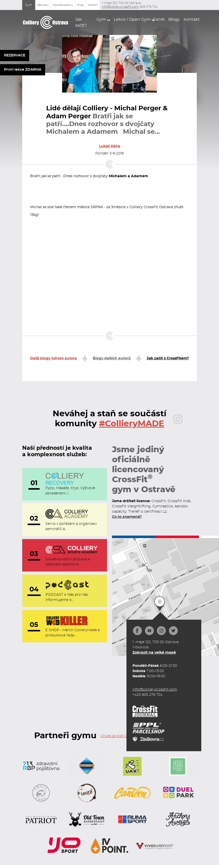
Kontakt (190, 19)
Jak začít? (81, 22)
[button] (102, 19)
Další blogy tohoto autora (53, 358)
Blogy (173, 19)
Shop (80, 5)
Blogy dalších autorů (112, 358)
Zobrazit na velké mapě (154, 652)
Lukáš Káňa (109, 146)
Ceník (157, 19)
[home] (45, 22)
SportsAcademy (63, 5)
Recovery (43, 5)
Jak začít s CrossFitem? (168, 358)
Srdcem (93, 5)
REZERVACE (14, 55)
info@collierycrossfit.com (120, 6)
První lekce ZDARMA (22, 69)
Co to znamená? (127, 517)
